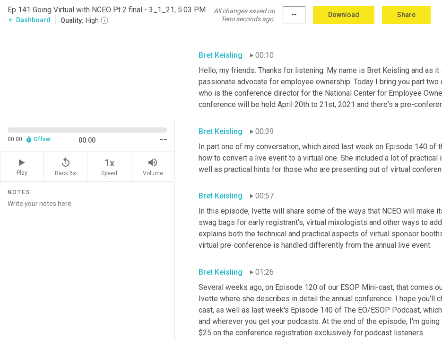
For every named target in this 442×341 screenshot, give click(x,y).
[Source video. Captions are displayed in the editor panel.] (87, 74)
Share (406, 14)
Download (343, 14)
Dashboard (29, 20)
